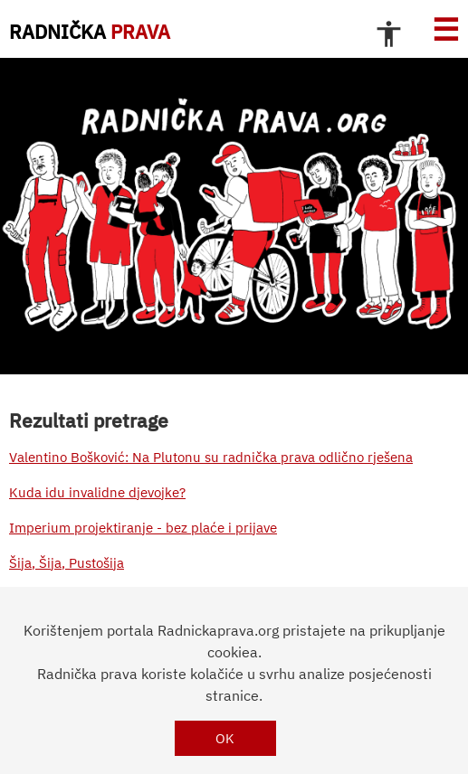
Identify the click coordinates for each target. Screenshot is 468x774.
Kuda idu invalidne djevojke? (97, 492)
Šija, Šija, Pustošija (66, 562)
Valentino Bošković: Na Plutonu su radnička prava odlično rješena (211, 457)
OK (224, 738)
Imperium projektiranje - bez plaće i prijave (143, 527)
